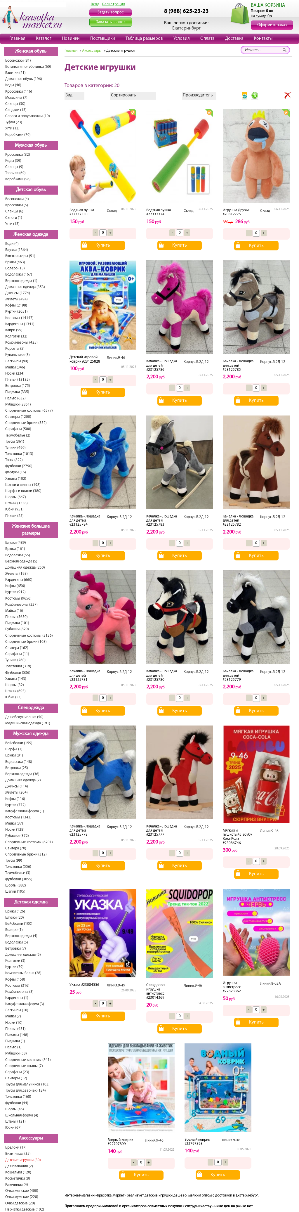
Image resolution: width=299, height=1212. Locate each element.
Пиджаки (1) (15, 1041)
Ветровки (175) (17, 386)
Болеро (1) (14, 930)
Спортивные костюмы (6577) (29, 411)
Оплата (207, 38)
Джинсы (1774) (17, 293)
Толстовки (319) (18, 666)
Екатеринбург (186, 28)
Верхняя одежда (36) (22, 774)
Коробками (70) (18, 135)
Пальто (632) (15, 398)
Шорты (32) (14, 685)
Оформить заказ (272, 25)
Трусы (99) (13, 861)
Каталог (43, 38)
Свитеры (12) (16, 1078)
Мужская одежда (30, 734)
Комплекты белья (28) (23, 973)
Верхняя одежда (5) (21, 561)
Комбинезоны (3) (19, 992)
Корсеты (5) (15, 349)
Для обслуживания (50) (24, 717)
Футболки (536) (17, 673)
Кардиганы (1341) (19, 324)
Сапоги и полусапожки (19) (27, 116)
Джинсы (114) (16, 786)
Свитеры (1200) (18, 417)
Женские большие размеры (31, 530)
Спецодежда (31, 708)
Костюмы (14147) (19, 318)
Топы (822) (14, 460)
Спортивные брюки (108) (26, 642)
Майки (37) (14, 823)
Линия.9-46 (116, 358)
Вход (95, 4)
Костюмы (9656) (18, 598)
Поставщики (102, 38)
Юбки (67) (13, 1128)
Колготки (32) (16, 336)
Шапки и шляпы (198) (23, 485)
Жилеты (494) (16, 299)
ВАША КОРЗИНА (268, 5)
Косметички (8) (17, 1178)
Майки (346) (15, 367)
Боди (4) (12, 244)
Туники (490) (15, 448)
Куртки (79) (14, 967)
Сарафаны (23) (17, 1072)
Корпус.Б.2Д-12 (196, 362)
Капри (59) (13, 330)
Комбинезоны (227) (21, 605)
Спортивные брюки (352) (26, 423)
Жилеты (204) (16, 792)
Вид (68, 95)
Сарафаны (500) (18, 429)
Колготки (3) (15, 961)
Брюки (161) (15, 549)
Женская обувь (30, 51)
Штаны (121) (15, 1121)
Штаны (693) (15, 691)
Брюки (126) (15, 911)
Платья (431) (15, 1029)
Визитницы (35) (18, 1154)
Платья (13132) (17, 380)
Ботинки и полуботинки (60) (28, 67)
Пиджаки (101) (17, 623)
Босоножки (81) (18, 61)
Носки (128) (15, 830)
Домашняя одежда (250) (25, 567)
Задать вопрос (111, 12)
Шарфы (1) (13, 749)
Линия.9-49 (116, 985)
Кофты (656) (15, 586)
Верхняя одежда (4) (21, 936)
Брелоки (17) (16, 1147)
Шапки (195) (15, 892)
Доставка (234, 38)
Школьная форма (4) (21, 1115)
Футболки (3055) (18, 879)
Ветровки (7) (15, 948)
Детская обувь (31, 190)
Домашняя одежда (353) (25, 287)
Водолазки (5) (16, 942)
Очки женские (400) (21, 1191)
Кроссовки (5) (16, 205)
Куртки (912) (15, 592)
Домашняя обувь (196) (23, 79)
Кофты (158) (15, 979)
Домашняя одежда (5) (23, 955)
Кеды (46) (13, 85)
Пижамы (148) (16, 1035)
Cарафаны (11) (17, 654)
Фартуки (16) (15, 472)
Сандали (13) (16, 110)
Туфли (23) (13, 122)
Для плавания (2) (19, 1166)
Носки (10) (13, 1023)
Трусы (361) (14, 442)
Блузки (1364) (16, 250)
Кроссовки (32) (17, 155)
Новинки (71, 38)
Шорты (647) (15, 497)
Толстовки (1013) (19, 454)
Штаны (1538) (16, 503)
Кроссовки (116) (18, 92)
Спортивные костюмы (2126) (29, 636)
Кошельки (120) (18, 1172)
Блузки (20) (14, 918)
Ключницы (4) (16, 1185)
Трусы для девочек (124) (25, 1090)
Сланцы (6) (14, 211)
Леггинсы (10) (16, 1010)
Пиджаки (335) (17, 392)
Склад (112, 211)
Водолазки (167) (18, 274)
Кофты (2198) (16, 305)
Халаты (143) (15, 679)
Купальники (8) (17, 355)
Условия (181, 38)
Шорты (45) (14, 1109)
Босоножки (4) (17, 199)
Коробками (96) (18, 179)
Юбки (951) (14, 509)
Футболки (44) (16, 1103)
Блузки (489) (15, 543)
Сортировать (123, 95)
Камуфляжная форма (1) (24, 811)
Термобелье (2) (17, 435)
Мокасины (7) (16, 98)
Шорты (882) (15, 885)
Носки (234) (15, 373)
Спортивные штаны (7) (24, 1066)
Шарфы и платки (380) (23, 491)
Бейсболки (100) (18, 924)
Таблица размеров (144, 38)
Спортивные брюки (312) (26, 854)
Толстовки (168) (18, 1097)
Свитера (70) (15, 848)
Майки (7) (13, 1016)
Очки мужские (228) (21, 1197)
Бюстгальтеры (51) (20, 256)
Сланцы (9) (14, 167)
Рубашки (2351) (18, 404)
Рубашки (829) (17, 629)
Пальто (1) (13, 1047)
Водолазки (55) (17, 555)
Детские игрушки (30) (23, 1160)
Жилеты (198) (16, 574)
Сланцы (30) (15, 104)
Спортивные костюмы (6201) (29, 842)
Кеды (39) (13, 161)
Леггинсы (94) (16, 361)
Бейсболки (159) (18, 743)
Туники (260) (15, 660)
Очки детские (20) (20, 1203)
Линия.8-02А (270, 984)
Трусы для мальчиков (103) (27, 1084)
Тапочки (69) (15, 173)
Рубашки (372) (17, 836)
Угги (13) (12, 128)
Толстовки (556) (18, 867)
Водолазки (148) (18, 762)
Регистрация (113, 4)
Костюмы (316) (17, 986)
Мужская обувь (31, 145)
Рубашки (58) (16, 1053)
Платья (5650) (16, 617)
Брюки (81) (14, 755)
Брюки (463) (15, 262)
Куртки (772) (15, 805)
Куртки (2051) (16, 312)
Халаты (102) (15, 479)
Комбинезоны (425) (21, 342)
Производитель (198, 95)
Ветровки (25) (16, 768)
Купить (102, 245)
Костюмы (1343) (18, 817)
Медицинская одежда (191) (27, 723)
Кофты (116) (15, 799)
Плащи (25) (14, 516)
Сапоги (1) (13, 218)
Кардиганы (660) (18, 580)
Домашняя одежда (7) (23, 780)
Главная (17, 38)
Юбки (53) (13, 697)
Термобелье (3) (17, 873)
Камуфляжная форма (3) (24, 1004)
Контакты (263, 38)
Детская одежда (31, 902)
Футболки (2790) (18, 466)
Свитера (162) (16, 648)
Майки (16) (14, 611)
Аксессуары (31, 1138)
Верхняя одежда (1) (21, 281)
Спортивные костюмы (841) (28, 1060)
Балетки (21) (15, 73)
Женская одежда (30, 234)
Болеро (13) (15, 268)
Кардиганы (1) (16, 998)
